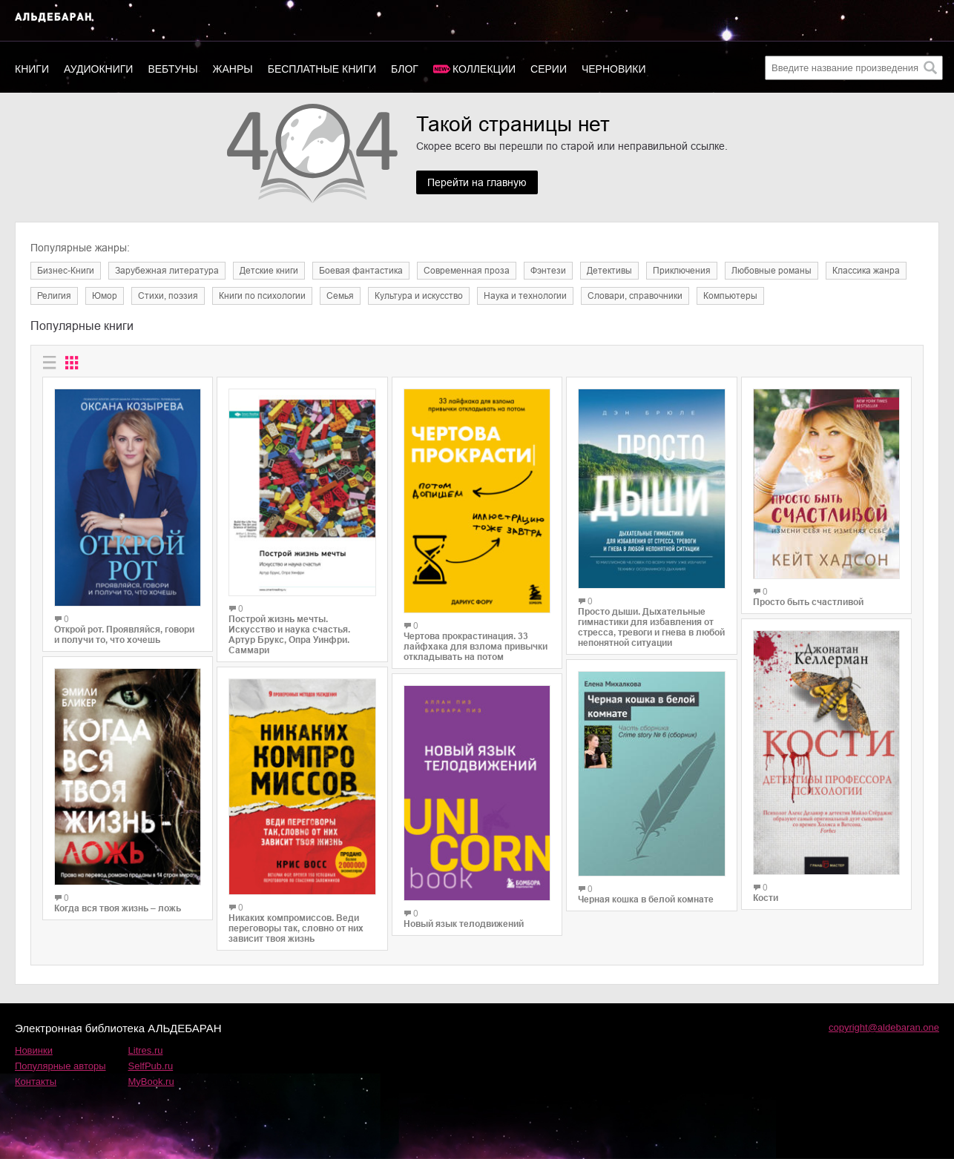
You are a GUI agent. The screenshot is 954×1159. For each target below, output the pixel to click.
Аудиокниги (98, 69)
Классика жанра (866, 270)
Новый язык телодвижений (464, 924)
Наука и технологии (525, 296)
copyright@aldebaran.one (884, 1027)
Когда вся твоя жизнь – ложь (117, 908)
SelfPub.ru (151, 1066)
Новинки (34, 1050)
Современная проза (467, 270)
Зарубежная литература (167, 270)
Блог (404, 69)
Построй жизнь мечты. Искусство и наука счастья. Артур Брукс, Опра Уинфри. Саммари (289, 635)
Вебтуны (172, 69)
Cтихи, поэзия (168, 296)
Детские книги (269, 270)
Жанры (233, 69)
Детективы (609, 270)
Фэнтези (548, 270)
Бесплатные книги (322, 69)
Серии (548, 69)
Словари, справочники (635, 296)
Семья (340, 296)
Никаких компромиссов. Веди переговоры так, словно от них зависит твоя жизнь (295, 928)
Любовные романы (771, 270)
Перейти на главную (477, 182)
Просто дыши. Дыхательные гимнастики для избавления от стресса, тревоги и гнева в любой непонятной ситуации (651, 627)
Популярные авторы (60, 1066)
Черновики (614, 69)
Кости (765, 898)
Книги (32, 69)
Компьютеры (730, 296)
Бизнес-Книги (65, 270)
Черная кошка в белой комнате (646, 899)
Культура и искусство (419, 296)
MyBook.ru (151, 1081)
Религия (54, 296)
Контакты (35, 1081)
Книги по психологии (262, 296)
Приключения (682, 270)
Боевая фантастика (361, 270)
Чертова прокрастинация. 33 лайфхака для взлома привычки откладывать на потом (475, 646)
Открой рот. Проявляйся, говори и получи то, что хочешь (124, 634)
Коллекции (484, 69)
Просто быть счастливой (808, 602)
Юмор (104, 296)
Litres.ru (145, 1050)
